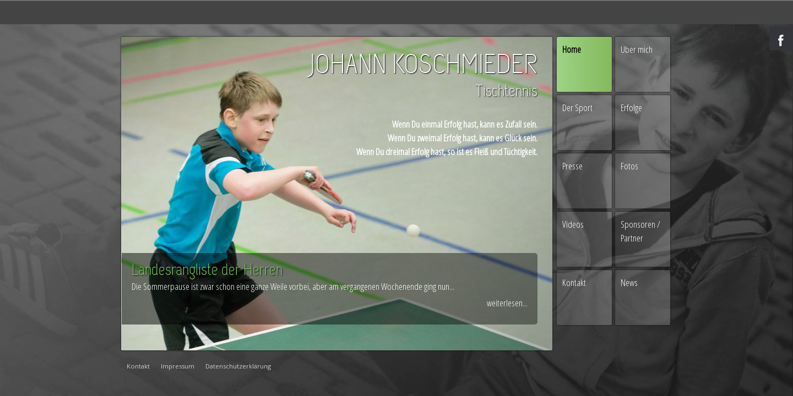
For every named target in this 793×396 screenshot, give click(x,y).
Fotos (629, 166)
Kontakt (574, 282)
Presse (572, 166)
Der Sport (577, 107)
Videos (573, 224)
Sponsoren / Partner (640, 231)
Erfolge (631, 107)
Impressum (177, 366)
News (629, 282)
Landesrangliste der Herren (207, 271)
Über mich (637, 49)
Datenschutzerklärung (238, 366)
